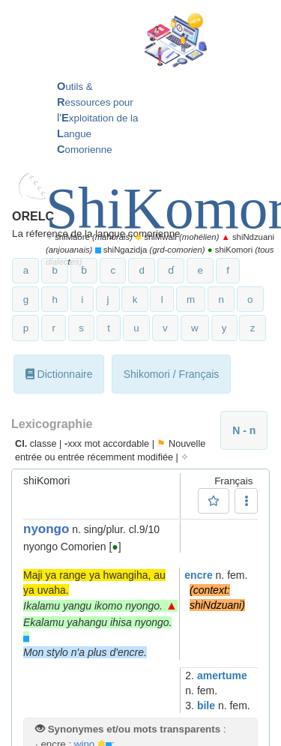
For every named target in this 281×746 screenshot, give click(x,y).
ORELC (33, 216)
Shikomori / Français (172, 374)
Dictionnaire (59, 374)
